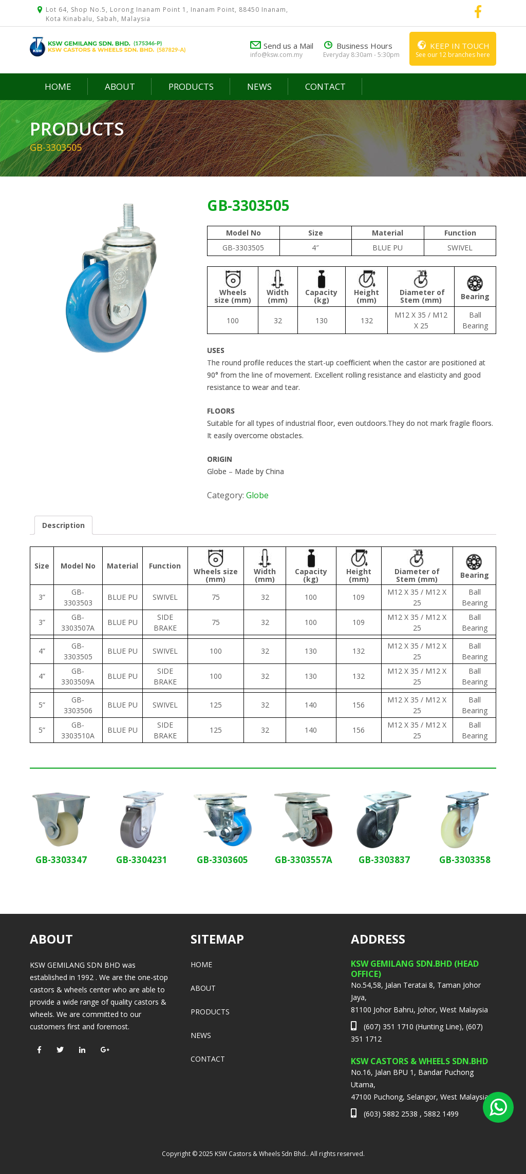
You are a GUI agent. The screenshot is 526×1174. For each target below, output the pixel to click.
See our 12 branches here (453, 48)
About (120, 86)
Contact (325, 86)
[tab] (63, 525)
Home (58, 86)
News (259, 86)
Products (191, 86)
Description (63, 525)
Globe (257, 495)
